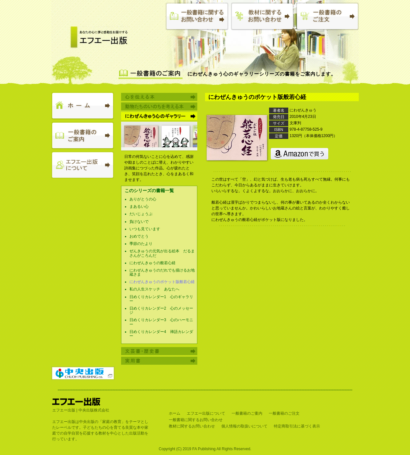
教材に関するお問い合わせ (192, 426)
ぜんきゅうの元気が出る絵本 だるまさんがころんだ (162, 253)
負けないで (139, 221)
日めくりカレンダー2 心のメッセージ (161, 310)
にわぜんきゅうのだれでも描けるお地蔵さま (162, 272)
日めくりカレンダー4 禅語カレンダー (161, 333)
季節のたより (140, 243)
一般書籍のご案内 (247, 413)
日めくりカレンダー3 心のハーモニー (161, 322)
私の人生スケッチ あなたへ (154, 289)
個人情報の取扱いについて (244, 426)
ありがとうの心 (142, 199)
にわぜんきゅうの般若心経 (152, 263)
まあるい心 (139, 206)
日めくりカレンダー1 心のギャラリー (161, 299)
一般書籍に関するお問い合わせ (196, 420)
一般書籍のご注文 (284, 413)
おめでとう (139, 236)
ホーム (174, 413)
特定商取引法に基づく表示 (297, 426)
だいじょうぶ (140, 214)
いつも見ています (144, 229)
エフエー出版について (206, 413)
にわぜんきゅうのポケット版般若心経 (162, 282)
